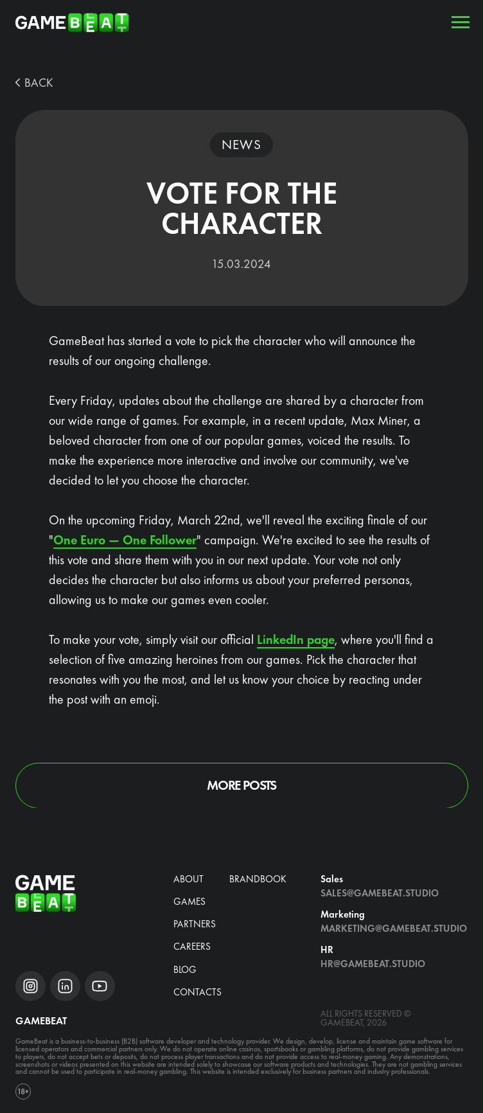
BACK (38, 83)
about (188, 879)
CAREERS (192, 946)
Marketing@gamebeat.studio (394, 928)
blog (185, 969)
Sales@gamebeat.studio (380, 893)
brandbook (257, 879)
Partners (194, 924)
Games (189, 901)
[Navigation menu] (461, 22)
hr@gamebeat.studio (373, 963)
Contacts (197, 992)
